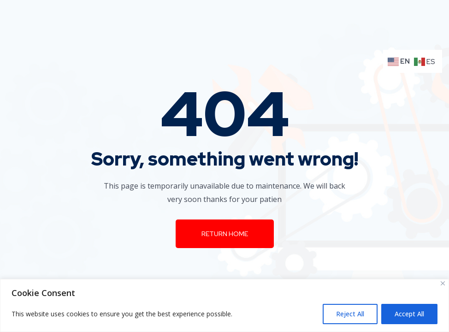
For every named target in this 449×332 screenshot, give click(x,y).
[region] (224, 305)
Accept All (409, 313)
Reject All (350, 313)
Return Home (224, 234)
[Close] (443, 283)
